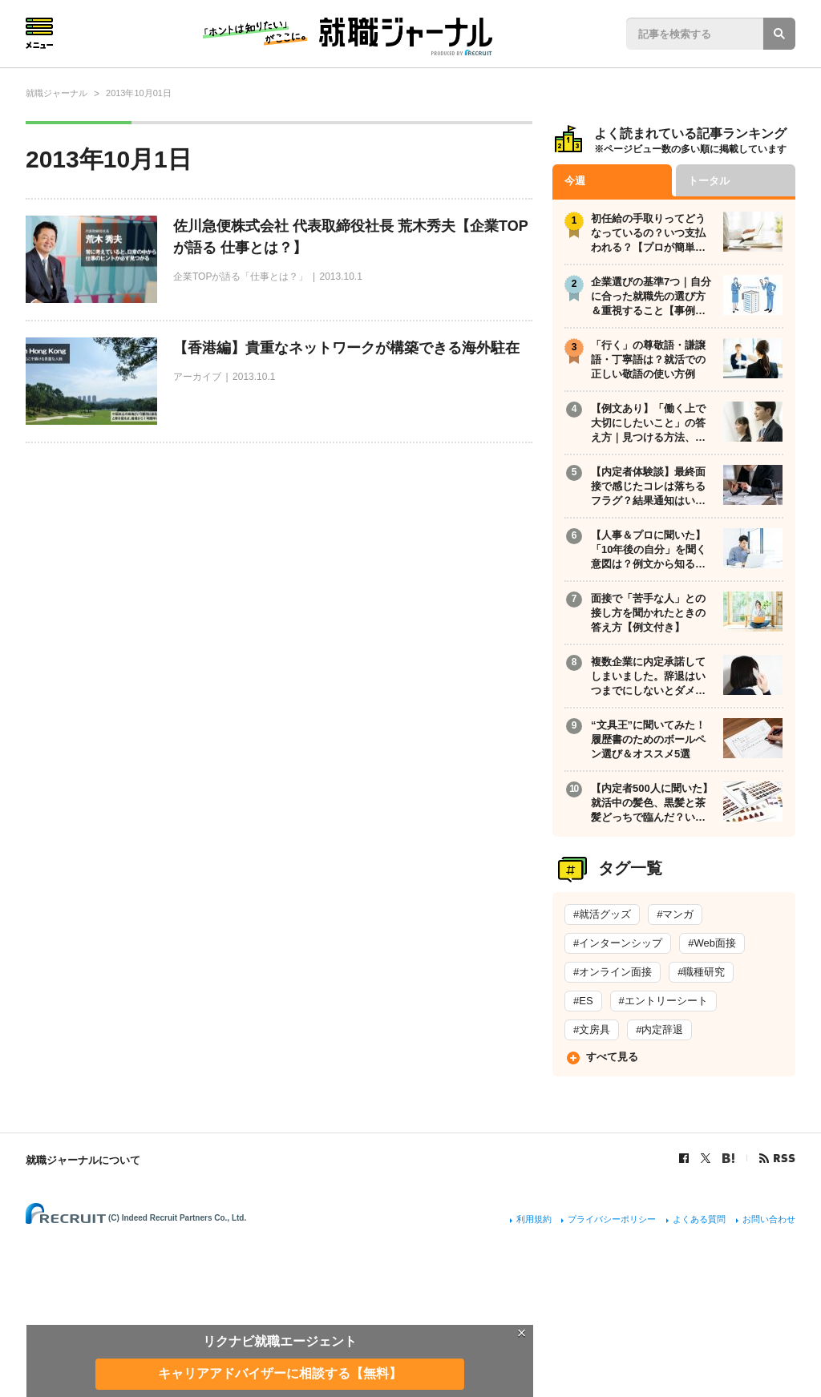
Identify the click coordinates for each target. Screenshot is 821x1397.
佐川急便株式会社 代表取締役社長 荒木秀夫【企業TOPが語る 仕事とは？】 (350, 237)
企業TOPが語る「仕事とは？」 (240, 276)
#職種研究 (701, 972)
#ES (583, 1001)
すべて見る (612, 1057)
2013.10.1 (340, 276)
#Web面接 (712, 943)
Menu (39, 33)
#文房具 (591, 1030)
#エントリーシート (663, 1001)
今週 (574, 181)
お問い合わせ (768, 1219)
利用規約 (534, 1219)
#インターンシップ (617, 943)
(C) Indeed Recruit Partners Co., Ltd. (177, 1217)
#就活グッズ (602, 914)
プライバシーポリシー (612, 1219)
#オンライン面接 (612, 972)
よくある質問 (699, 1219)
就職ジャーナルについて (83, 1160)
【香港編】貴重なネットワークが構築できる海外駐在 (346, 348)
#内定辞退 (659, 1030)
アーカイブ (197, 376)
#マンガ (675, 914)
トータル (709, 181)
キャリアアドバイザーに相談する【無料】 (280, 1373)
